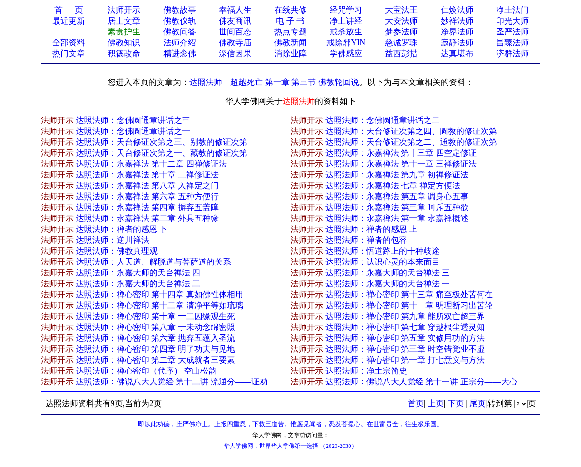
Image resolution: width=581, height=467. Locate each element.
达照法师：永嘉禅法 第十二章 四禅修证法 (151, 163)
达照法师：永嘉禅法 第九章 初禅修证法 (396, 174)
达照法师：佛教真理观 (117, 251)
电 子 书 (290, 20)
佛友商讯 (235, 20)
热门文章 (68, 53)
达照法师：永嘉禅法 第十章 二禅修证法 (147, 174)
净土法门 (512, 10)
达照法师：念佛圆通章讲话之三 (133, 120)
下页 (456, 403)
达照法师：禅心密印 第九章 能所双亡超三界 (405, 316)
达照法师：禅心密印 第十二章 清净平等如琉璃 (159, 305)
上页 (436, 403)
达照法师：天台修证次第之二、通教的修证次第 (411, 142)
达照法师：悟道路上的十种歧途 (382, 251)
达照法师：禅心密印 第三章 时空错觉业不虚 (405, 349)
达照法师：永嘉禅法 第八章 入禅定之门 (147, 185)
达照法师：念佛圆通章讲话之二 (382, 120)
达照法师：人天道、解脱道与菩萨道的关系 (153, 261)
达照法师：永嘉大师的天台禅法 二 (138, 283)
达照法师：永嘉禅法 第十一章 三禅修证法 (401, 163)
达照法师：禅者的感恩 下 (122, 229)
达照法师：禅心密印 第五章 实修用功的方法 (405, 338)
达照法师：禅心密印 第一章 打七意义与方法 (405, 359)
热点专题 (290, 31)
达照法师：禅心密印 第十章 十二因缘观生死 (155, 316)
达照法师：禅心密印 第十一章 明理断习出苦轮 (409, 305)
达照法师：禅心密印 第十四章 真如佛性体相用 (159, 294)
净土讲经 (346, 20)
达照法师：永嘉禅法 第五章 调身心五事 (396, 196)
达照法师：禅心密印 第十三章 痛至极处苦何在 (409, 294)
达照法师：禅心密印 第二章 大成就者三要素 (155, 359)
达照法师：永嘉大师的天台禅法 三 (387, 272)
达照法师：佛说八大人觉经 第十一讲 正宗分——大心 (421, 381)
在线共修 (290, 10)
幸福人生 (235, 10)
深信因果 (235, 53)
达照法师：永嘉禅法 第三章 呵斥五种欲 (396, 207)
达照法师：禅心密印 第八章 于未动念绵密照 (155, 327)
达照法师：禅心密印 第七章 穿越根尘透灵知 (405, 327)
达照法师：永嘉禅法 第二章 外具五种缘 (147, 218)
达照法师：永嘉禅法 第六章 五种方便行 (147, 196)
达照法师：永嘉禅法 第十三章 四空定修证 (401, 152)
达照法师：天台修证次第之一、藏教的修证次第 (161, 152)
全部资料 (68, 42)
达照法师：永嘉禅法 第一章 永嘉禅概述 (396, 218)
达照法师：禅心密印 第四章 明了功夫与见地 (155, 349)
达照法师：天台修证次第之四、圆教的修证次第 (411, 131)
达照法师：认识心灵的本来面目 (382, 261)
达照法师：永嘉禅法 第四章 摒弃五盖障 (147, 207)
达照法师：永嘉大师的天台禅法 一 (387, 283)
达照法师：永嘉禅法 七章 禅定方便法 (392, 185)
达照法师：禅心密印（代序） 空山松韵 (146, 370)
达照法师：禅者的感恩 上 (371, 229)
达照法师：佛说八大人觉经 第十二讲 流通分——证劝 (172, 381)
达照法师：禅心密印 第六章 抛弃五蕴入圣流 (155, 338)
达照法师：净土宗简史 (366, 370)
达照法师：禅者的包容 (366, 240)
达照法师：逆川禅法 (112, 240)
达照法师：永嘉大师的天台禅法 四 (138, 272)
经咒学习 (346, 10)
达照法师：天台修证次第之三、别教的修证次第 (161, 142)
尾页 (477, 403)
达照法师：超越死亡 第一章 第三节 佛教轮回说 (274, 82)
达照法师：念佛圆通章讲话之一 (133, 131)
